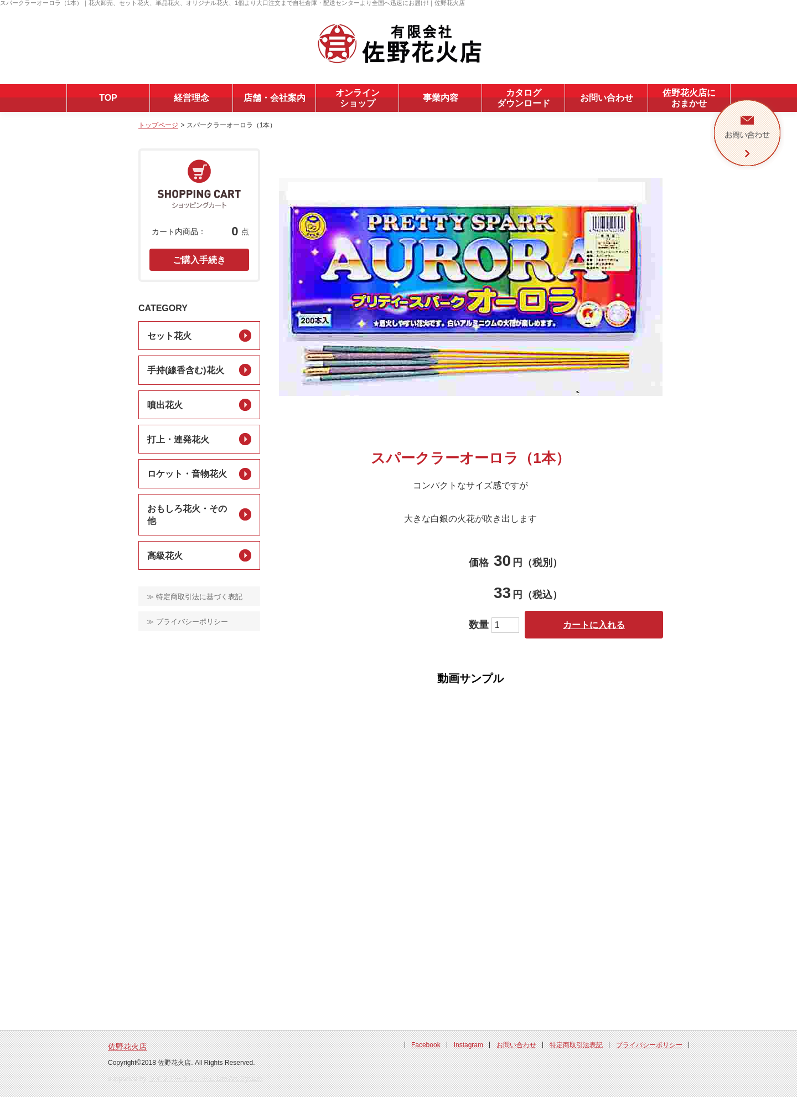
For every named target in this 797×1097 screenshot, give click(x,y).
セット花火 (169, 336)
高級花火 (165, 555)
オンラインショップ (357, 98)
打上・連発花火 (178, 439)
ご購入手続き (199, 260)
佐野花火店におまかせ (689, 98)
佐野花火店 (127, 1046)
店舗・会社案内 (275, 97)
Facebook (426, 1045)
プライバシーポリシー (649, 1045)
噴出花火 (165, 405)
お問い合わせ (606, 97)
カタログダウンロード (523, 98)
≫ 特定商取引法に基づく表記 (194, 597)
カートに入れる (594, 625)
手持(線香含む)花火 (185, 370)
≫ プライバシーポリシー (187, 621)
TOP (108, 97)
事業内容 (440, 97)
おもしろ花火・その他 (187, 515)
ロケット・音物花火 (187, 473)
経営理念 (191, 97)
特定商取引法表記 (576, 1045)
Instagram (468, 1045)
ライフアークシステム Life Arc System (205, 1079)
